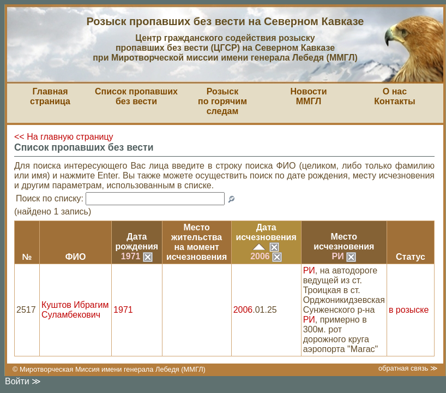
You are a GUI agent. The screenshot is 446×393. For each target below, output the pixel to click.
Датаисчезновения (266, 232)
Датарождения (137, 241)
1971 (137, 256)
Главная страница (50, 96)
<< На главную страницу (63, 136)
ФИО (75, 256)
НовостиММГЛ (308, 96)
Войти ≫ (23, 381)
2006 (266, 256)
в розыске (409, 309)
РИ (344, 256)
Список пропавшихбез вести (136, 96)
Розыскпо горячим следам (222, 101)
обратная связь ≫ (408, 368)
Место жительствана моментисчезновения (196, 242)
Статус (410, 256)
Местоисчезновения (344, 241)
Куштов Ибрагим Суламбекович (75, 309)
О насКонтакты (394, 96)
